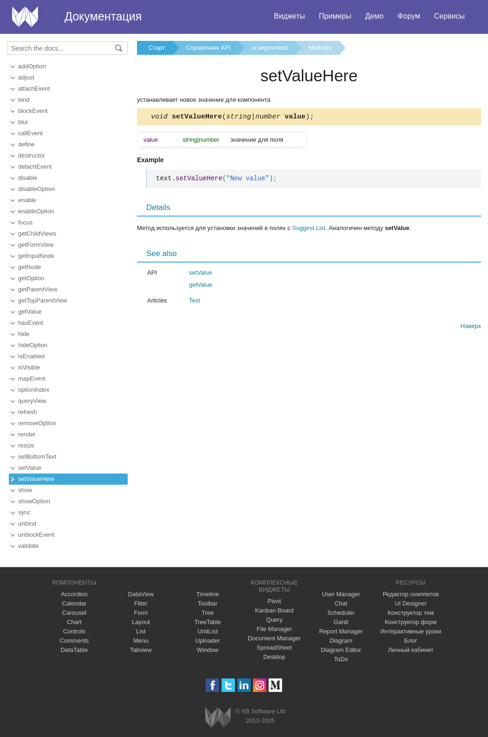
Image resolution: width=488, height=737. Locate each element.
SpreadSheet (274, 647)
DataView (141, 594)
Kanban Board (274, 610)
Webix (218, 717)
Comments (74, 640)
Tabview (141, 649)
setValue (29, 467)
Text (194, 301)
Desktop (274, 656)
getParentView (37, 289)
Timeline (207, 594)
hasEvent (30, 322)
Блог (410, 640)
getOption (31, 278)
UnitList (207, 631)
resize (26, 445)
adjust (26, 77)
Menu (141, 640)
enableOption (36, 211)
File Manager (274, 628)
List (140, 631)
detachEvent (35, 166)
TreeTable (207, 622)
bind (24, 99)
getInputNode (36, 255)
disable (27, 177)
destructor (31, 155)
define (26, 144)
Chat (341, 603)
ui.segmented (269, 47)
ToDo (341, 659)
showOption (34, 501)
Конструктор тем (411, 612)
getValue (29, 311)
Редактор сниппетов (411, 594)
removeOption (37, 423)
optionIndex (33, 389)
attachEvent (34, 88)
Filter (141, 603)
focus (25, 222)
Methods (320, 47)
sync (24, 512)
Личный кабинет (411, 649)
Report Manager (341, 631)
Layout (141, 622)
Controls (74, 631)
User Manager (341, 594)
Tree (208, 612)
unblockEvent (36, 534)
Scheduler (341, 612)
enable (27, 200)
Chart (74, 622)
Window (207, 649)
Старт (157, 47)
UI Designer (411, 603)
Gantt (340, 622)
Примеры (335, 16)
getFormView (35, 244)
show (25, 490)
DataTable (74, 649)
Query (274, 619)
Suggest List (308, 229)
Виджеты (289, 16)
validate (28, 545)
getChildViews (37, 233)
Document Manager (274, 638)
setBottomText (37, 456)
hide (24, 333)
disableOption (36, 188)
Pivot (274, 601)
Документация (103, 16)
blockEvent (33, 110)
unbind (27, 523)
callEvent (30, 133)
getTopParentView (42, 300)
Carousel (74, 612)
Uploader (207, 640)
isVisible (29, 367)
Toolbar (208, 603)
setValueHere (36, 478)
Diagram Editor (341, 649)
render (27, 434)
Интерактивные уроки (410, 631)
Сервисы (449, 16)
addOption (32, 66)
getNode (29, 266)
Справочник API (208, 47)
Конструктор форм (411, 622)
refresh (27, 411)
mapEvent (32, 378)
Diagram (341, 640)
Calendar (74, 603)
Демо (374, 16)
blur (23, 121)
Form (141, 612)
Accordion (74, 594)
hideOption (32, 345)
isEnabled (31, 356)
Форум (408, 16)
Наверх (471, 327)
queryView (32, 400)
